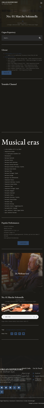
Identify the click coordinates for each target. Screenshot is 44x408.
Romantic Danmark (10, 193)
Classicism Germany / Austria (12, 182)
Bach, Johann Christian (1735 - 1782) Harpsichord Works (22, 65)
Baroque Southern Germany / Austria (14, 166)
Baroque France (9, 160)
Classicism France (9, 179)
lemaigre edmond (10, 329)
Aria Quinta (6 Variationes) (11, 238)
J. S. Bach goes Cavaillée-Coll (12, 153)
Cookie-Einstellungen (29, 400)
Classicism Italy (9, 186)
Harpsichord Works (10, 57)
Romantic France (22, 23)
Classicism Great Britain (11, 184)
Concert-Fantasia (9, 226)
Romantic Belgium (9, 190)
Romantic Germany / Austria (12, 197)
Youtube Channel (9, 84)
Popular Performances (10, 222)
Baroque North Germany (11, 162)
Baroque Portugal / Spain (11, 173)
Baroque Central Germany (11, 164)
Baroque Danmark (9, 158)
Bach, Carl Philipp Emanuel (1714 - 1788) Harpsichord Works (23, 63)
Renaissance (8, 155)
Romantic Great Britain (11, 199)
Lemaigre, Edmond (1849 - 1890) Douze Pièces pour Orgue (22, 24)
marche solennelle (21, 329)
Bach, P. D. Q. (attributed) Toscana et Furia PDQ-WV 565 (23, 55)
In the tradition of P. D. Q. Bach (13, 53)
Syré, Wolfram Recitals (11, 212)
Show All (6, 72)
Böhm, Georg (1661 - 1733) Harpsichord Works (20, 70)
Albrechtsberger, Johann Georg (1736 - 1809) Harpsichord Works (25, 58)
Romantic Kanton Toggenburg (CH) (14, 206)
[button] (23, 243)
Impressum (12, 400)
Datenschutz (19, 400)
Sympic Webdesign (39, 403)
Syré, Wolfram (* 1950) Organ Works (14, 210)
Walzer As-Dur (8, 228)
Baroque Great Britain (10, 169)
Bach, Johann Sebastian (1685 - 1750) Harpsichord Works (23, 66)
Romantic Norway (9, 203)
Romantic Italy (8, 201)
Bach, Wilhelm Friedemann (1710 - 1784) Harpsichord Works (23, 68)
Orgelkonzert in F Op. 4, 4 (11, 230)
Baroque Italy (8, 171)
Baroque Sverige (9, 175)
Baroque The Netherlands (11, 177)
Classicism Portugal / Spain (12, 188)
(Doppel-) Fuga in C (9, 232)
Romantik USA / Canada (11, 208)
